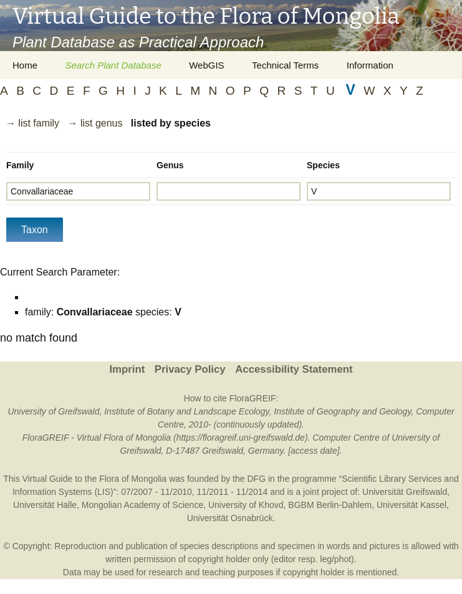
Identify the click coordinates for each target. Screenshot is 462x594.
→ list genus (94, 123)
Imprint (127, 369)
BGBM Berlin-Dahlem (330, 505)
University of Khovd (246, 505)
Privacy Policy (190, 369)
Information (370, 65)
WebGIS (206, 65)
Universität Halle (45, 505)
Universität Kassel (411, 505)
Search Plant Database (113, 65)
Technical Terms (285, 65)
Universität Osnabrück (230, 518)
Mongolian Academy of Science (142, 505)
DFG (256, 479)
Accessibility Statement (293, 369)
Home (24, 65)
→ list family (32, 123)
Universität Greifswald (404, 492)
